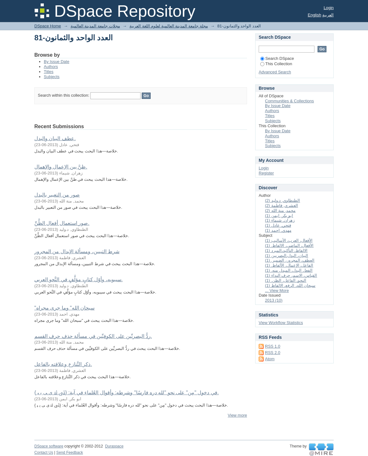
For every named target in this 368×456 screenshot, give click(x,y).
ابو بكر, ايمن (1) (279, 215)
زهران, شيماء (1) (280, 220)
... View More (277, 290)
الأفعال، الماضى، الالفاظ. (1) (289, 245)
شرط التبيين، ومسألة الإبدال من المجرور (76, 251)
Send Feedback (69, 452)
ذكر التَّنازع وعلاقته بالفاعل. (63, 364)
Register (266, 173)
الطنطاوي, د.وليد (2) (282, 200)
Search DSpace (277, 58)
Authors (51, 66)
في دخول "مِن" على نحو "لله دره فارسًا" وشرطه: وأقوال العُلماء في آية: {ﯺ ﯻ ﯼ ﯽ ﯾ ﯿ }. (126, 392)
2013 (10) (274, 300)
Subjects (52, 76)
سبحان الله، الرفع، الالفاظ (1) (290, 285)
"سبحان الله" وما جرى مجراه (64, 308)
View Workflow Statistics (281, 322)
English (314, 15)
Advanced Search (275, 72)
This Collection (276, 63)
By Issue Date (56, 61)
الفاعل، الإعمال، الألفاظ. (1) (289, 265)
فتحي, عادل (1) (278, 225)
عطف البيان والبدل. (55, 138)
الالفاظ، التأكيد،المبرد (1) (286, 250)
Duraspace (114, 446)
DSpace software (48, 446)
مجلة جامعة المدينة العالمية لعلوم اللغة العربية (168, 26)
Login (329, 7)
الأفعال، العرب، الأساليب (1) (289, 240)
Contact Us (43, 452)
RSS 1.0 (272, 346)
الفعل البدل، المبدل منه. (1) (289, 270)
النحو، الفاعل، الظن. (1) (285, 280)
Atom (269, 358)
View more (237, 415)
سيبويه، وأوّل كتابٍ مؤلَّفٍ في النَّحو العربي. (78, 279)
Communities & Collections (289, 101)
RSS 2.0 (272, 352)
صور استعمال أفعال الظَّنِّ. (61, 223)
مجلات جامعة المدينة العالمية (95, 26)
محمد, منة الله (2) (280, 210)
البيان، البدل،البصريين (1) (286, 255)
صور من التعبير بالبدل (57, 194)
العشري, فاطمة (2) (281, 205)
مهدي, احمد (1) (278, 230)
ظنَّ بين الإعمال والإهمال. (60, 166)
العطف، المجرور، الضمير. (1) (289, 260)
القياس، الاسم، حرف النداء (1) (291, 275)
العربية (328, 15)
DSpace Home (47, 26)
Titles (49, 71)
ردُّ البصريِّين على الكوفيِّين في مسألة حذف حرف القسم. (93, 336)
